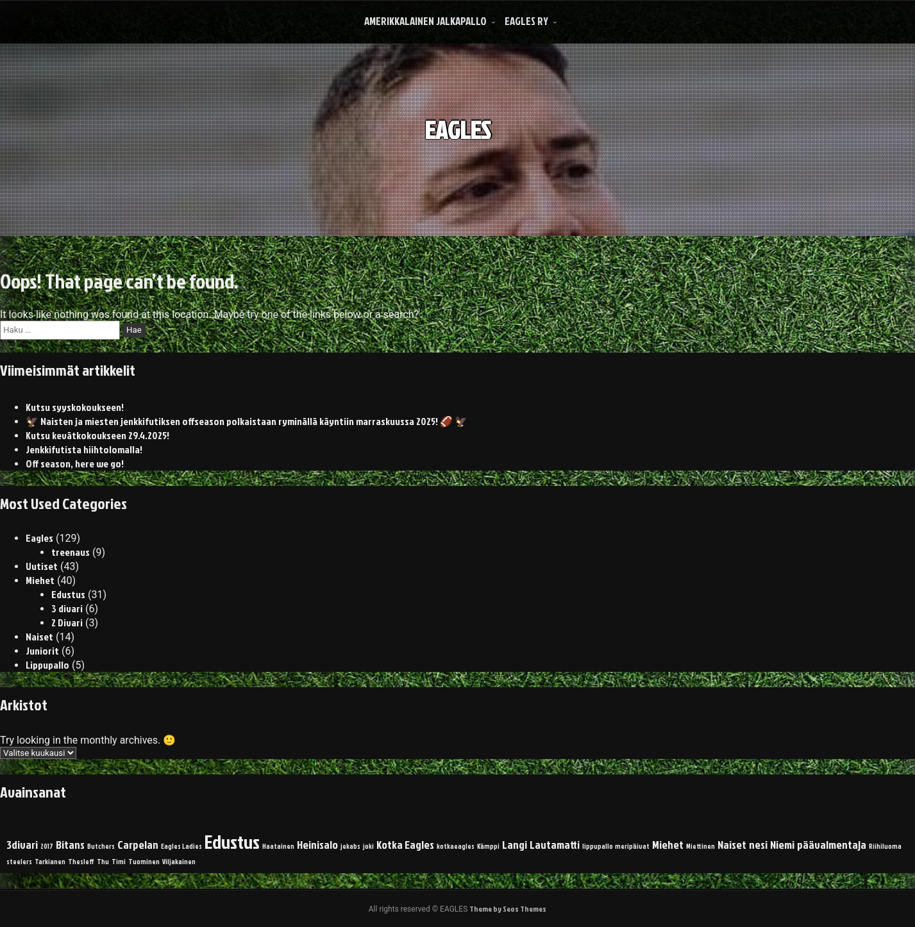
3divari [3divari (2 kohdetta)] (22, 845)
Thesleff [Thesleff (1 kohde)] (81, 861)
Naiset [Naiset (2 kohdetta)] (732, 845)
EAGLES (457, 121)
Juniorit (42, 651)
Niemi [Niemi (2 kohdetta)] (782, 845)
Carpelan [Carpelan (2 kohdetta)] (137, 845)
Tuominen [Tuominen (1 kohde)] (144, 861)
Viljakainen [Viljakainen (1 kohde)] (179, 861)
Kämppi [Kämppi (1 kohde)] (488, 846)
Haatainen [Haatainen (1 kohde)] (278, 846)
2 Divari (67, 622)
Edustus (68, 594)
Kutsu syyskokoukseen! (75, 407)
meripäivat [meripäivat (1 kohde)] (632, 846)
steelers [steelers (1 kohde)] (19, 861)
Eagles (39, 538)
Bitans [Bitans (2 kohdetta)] (70, 845)
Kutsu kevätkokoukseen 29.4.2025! (97, 435)
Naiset (39, 637)
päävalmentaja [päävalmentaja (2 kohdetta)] (831, 845)
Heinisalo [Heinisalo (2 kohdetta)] (317, 845)
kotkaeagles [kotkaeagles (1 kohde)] (455, 846)
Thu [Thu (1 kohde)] (103, 861)
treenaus (70, 552)
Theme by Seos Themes (507, 908)
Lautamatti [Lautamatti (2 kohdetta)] (555, 845)
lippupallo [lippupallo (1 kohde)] (597, 846)
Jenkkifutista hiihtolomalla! (84, 449)
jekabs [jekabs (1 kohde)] (350, 846)
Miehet (40, 580)
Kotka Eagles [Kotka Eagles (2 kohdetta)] (405, 845)
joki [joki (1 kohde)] (368, 846)
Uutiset (42, 566)
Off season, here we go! (75, 463)
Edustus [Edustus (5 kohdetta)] (232, 841)
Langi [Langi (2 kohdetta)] (514, 845)
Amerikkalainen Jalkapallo (425, 20)
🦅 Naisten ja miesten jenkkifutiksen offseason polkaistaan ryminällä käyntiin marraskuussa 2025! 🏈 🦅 (246, 421)
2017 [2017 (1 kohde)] (46, 846)
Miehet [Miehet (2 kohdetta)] (668, 845)
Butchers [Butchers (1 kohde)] (101, 846)
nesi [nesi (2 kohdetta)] (758, 845)
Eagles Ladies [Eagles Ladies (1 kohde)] (181, 846)
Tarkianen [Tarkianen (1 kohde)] (50, 861)
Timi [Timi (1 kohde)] (119, 861)
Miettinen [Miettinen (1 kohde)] (700, 846)
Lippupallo (47, 665)
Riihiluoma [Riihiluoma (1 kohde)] (885, 846)
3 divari (67, 608)
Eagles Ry (526, 20)
